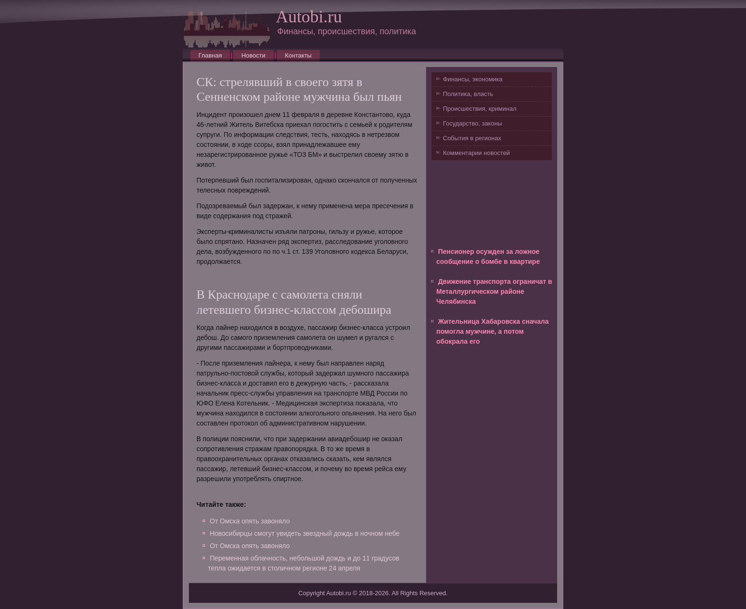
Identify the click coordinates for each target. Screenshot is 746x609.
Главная (210, 55)
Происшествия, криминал (479, 108)
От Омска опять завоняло (250, 521)
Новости (253, 55)
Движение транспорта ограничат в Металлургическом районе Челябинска (494, 291)
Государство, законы (472, 123)
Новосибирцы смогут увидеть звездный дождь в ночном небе (305, 533)
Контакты (298, 55)
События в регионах (472, 138)
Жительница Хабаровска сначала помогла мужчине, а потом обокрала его (492, 331)
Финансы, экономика (472, 79)
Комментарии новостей (476, 152)
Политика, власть (468, 93)
